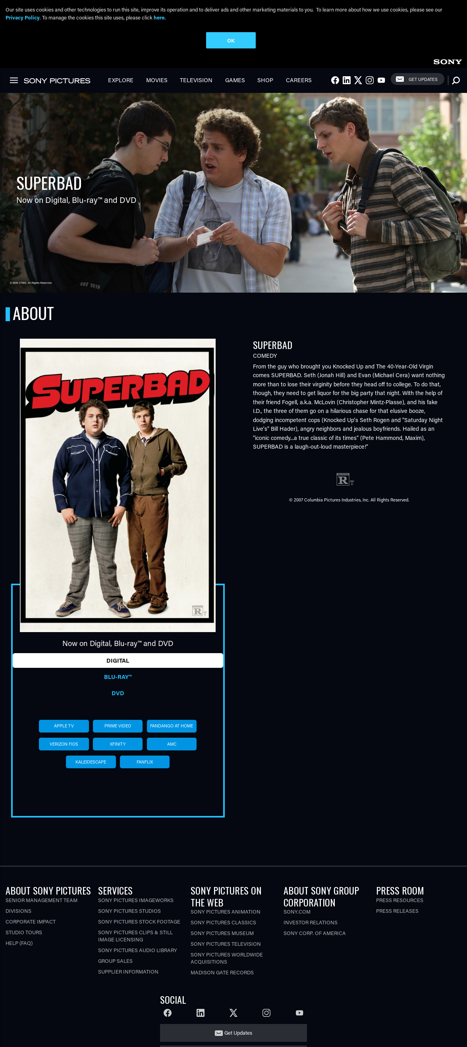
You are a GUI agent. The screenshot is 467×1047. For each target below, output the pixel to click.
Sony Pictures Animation (226, 911)
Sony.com (297, 911)
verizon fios (64, 744)
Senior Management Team (41, 900)
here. (160, 17)
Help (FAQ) (19, 942)
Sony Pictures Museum (222, 932)
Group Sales (115, 960)
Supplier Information (128, 971)
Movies (157, 80)
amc (171, 744)
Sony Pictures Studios (129, 910)
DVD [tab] (118, 693)
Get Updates (423, 79)
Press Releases (397, 910)
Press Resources (399, 900)
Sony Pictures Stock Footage (139, 921)
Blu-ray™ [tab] (117, 677)
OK (231, 40)
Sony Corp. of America (315, 932)
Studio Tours (24, 932)
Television (196, 80)
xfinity (117, 744)
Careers (299, 80)
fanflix (145, 762)
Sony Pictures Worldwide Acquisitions (227, 958)
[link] (447, 60)
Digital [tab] (117, 660)
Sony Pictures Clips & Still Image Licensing (135, 936)
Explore (120, 80)
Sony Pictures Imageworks (136, 900)
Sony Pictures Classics (223, 922)
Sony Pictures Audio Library (137, 950)
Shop (265, 80)
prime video (117, 726)
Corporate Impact (31, 921)
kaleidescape (90, 762)
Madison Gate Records (222, 972)
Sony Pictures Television (226, 943)
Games (235, 80)
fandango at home (171, 726)
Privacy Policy (23, 17)
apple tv (64, 726)
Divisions (18, 910)
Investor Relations (311, 922)
